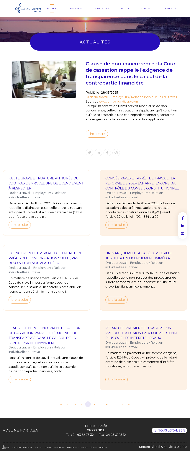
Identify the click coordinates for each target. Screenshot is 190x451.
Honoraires (59, 447)
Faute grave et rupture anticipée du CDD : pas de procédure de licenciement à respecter (46, 183)
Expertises (102, 8)
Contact (146, 8)
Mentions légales (89, 447)
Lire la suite (97, 134)
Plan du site (73, 447)
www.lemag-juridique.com (118, 101)
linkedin (183, 225)
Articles (103, 447)
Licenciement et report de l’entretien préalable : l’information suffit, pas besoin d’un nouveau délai (45, 258)
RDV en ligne (183, 233)
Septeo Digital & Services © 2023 (163, 447)
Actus (125, 8)
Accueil (52, 8)
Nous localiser (171, 430)
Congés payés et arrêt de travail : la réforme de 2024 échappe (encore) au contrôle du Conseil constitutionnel (142, 183)
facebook (183, 218)
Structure (76, 8)
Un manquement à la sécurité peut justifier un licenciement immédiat (139, 255)
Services (170, 8)
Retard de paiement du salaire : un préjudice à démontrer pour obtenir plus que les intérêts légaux (141, 333)
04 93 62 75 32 (83, 435)
